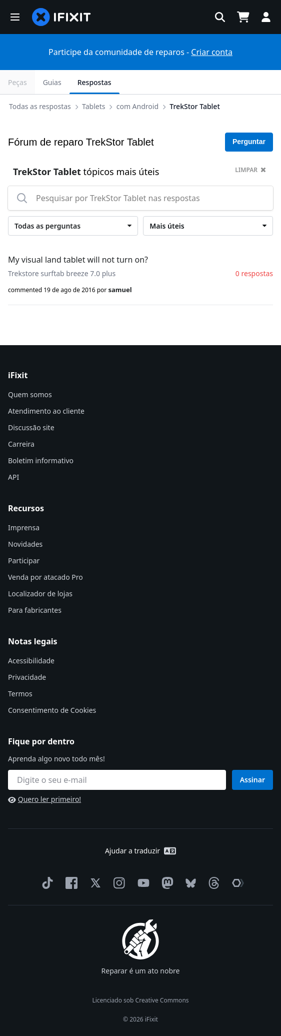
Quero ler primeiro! (44, 799)
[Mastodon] (166, 883)
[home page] (61, 17)
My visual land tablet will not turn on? (78, 259)
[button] (15, 17)
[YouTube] (142, 883)
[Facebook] (70, 883)
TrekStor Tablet (195, 106)
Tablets (93, 106)
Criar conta (211, 52)
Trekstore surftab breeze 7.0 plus (62, 273)
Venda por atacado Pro (45, 577)
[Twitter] (94, 883)
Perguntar (249, 142)
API (13, 477)
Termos (20, 693)
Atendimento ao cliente (46, 411)
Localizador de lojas (40, 593)
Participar (24, 560)
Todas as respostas (40, 106)
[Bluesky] (189, 883)
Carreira (21, 444)
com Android (137, 106)
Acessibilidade (31, 660)
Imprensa (24, 527)
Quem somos (30, 394)
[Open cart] (243, 17)
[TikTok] (46, 883)
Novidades (25, 544)
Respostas (95, 82)
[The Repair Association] (236, 883)
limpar (250, 170)
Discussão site (31, 427)
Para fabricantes (35, 610)
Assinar (252, 779)
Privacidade (27, 677)
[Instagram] (118, 883)
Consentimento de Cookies (52, 710)
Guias (52, 82)
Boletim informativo (41, 460)
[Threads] (212, 883)
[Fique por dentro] (117, 780)
